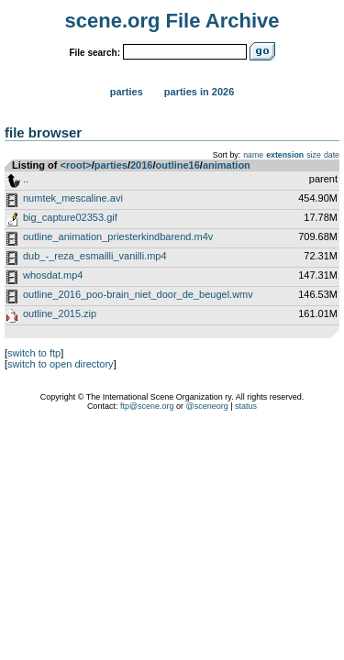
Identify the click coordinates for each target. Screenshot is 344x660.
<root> (76, 165)
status (246, 406)
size (313, 155)
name (253, 155)
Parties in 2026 (199, 91)
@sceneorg (207, 406)
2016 (141, 165)
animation (226, 165)
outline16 (178, 165)
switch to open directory (60, 363)
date (331, 155)
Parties (126, 91)
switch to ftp (34, 352)
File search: (94, 53)
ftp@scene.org (147, 406)
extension (285, 155)
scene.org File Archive (172, 20)
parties (111, 165)
